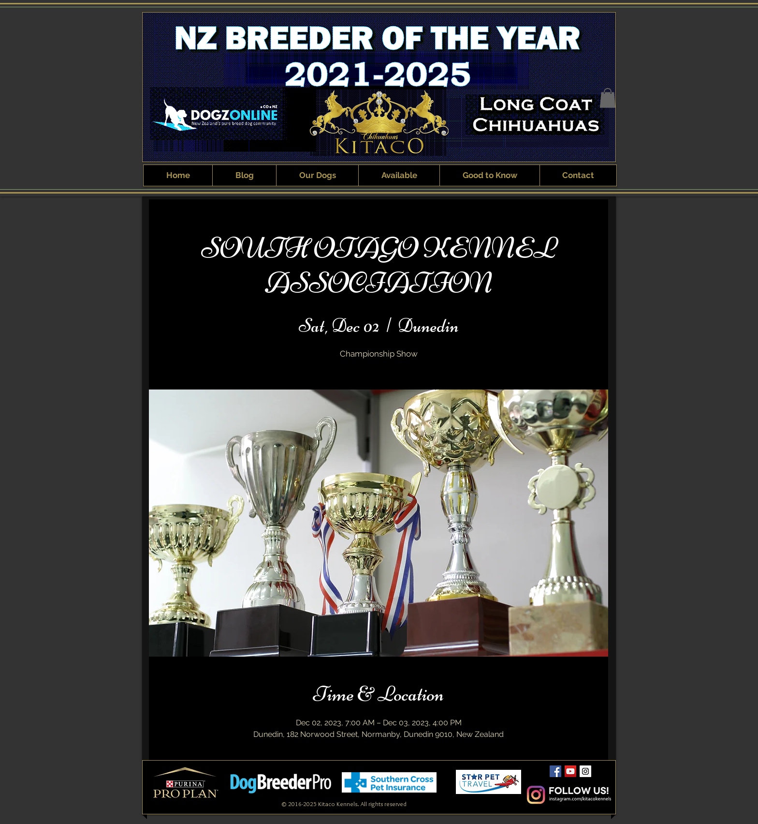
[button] (607, 98)
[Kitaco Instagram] (585, 771)
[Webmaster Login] (489, 797)
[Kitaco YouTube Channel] (570, 771)
